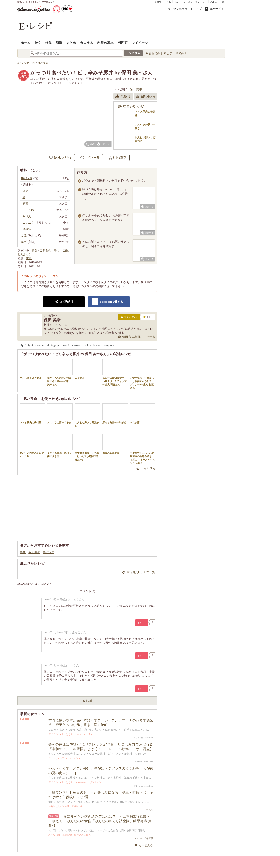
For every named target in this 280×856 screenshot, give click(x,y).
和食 (34, 250)
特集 (48, 43)
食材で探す (156, 53)
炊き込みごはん (82, 835)
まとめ (71, 43)
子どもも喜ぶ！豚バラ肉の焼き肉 (60, 446)
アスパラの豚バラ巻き (60, 413)
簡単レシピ (77, 806)
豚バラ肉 (48, 552)
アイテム (53, 734)
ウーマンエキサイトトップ (185, 8)
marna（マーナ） (84, 734)
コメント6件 (89, 157)
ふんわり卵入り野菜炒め (87, 415)
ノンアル (62, 758)
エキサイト (217, 8)
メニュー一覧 (217, 2)
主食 (29, 258)
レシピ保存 (119, 157)
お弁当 (52, 806)
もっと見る (148, 468)
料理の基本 (105, 43)
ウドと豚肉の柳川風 (32, 413)
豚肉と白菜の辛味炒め (115, 413)
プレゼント (201, 2)
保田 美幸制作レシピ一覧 (138, 336)
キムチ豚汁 (142, 413)
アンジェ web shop (143, 737)
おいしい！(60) (62, 157)
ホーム (26, 43)
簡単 (59, 43)
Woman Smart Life (144, 761)
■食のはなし (66, 734)
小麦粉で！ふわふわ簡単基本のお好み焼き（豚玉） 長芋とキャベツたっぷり (142, 449)
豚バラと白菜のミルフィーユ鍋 (32, 446)
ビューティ (180, 2)
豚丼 (23, 552)
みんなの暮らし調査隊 (60, 835)
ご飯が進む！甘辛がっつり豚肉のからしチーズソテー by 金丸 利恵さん (142, 374)
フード (52, 758)
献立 (38, 43)
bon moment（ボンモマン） (89, 782)
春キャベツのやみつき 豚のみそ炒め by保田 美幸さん (60, 372)
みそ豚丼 (87, 369)
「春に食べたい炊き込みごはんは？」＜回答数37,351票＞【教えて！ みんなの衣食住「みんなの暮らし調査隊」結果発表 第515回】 (101, 821)
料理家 (123, 43)
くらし (167, 2)
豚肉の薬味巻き (115, 444)
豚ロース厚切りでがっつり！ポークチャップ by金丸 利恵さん (115, 372)
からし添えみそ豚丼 (32, 369)
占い (190, 2)
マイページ (140, 43)
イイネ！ (141, 622)
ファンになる (129, 318)
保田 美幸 (136, 89)
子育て (158, 2)
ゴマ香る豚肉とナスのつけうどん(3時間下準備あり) (87, 447)
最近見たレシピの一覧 (141, 572)
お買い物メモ (145, 97)
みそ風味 (34, 552)
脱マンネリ (63, 806)
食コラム (86, 43)
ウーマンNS (75, 758)
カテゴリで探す (177, 53)
